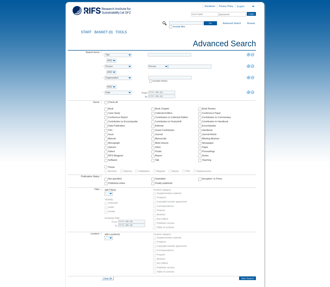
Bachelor (112, 171)
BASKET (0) (103, 32)
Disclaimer (210, 6)
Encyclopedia (209, 125)
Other (158, 147)
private (111, 211)
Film (110, 130)
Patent (111, 151)
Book (110, 108)
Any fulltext (162, 219)
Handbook (207, 130)
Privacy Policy (226, 6)
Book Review (209, 108)
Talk (157, 160)
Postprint (161, 197)
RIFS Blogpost (115, 155)
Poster (158, 151)
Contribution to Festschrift (168, 121)
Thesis (111, 167)
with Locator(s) (112, 234)
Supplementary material (169, 193)
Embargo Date (112, 218)
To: (146, 97)
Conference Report (118, 117)
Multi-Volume (162, 143)
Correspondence (165, 206)
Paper (205, 147)
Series (205, 155)
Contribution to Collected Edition (171, 117)
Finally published (163, 183)
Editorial (159, 125)
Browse (251, 23)
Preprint (161, 210)
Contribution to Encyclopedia (123, 121)
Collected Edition (164, 113)
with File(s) (110, 190)
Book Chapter (162, 108)
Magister (161, 171)
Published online (116, 183)
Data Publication (116, 125)
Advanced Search (232, 23)
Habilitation (144, 171)
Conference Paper (211, 113)
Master (175, 171)
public (111, 207)
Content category (162, 190)
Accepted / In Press (212, 178)
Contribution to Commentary (216, 117)
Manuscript (160, 138)
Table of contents (165, 227)
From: (145, 93)
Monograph (114, 143)
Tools (121, 32)
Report (158, 155)
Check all (113, 102)
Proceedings (208, 151)
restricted (113, 203)
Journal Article (209, 134)
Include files (179, 26)
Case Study (114, 113)
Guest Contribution (164, 130)
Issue (111, 134)
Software (112, 160)
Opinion (112, 147)
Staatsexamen (204, 171)
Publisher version (165, 223)
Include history (160, 81)
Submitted (160, 178)
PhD (187, 171)
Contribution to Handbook (215, 121)
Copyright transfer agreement (172, 201)
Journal (159, 134)
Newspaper (208, 143)
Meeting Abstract (210, 138)
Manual (112, 138)
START (86, 32)
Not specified (115, 178)
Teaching (206, 160)
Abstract (161, 214)
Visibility (109, 199)
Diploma (128, 171)
